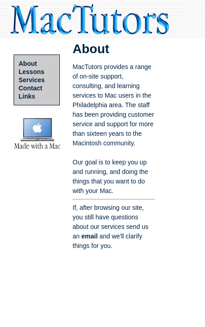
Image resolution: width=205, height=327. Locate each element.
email (89, 236)
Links (27, 96)
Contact (30, 88)
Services (32, 80)
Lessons (31, 71)
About (28, 63)
